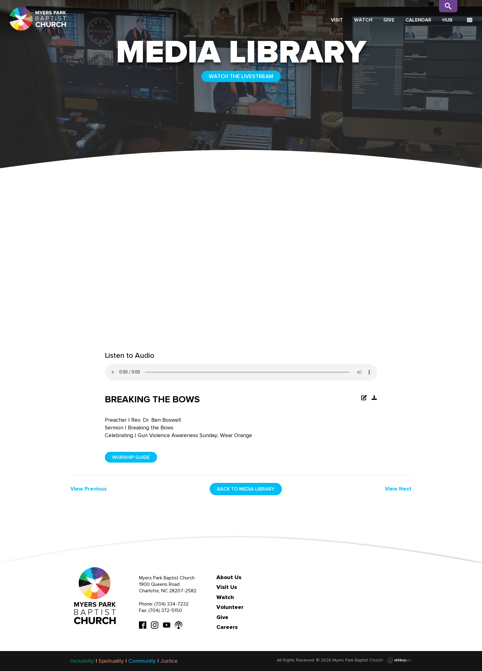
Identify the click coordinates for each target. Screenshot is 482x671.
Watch (363, 19)
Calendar (418, 19)
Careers (227, 627)
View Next (398, 489)
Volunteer (229, 607)
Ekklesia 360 (399, 660)
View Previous (88, 489)
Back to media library (246, 488)
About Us (228, 577)
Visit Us (226, 587)
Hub (447, 19)
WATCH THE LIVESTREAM (241, 76)
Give (388, 19)
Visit (337, 19)
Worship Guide (131, 457)
